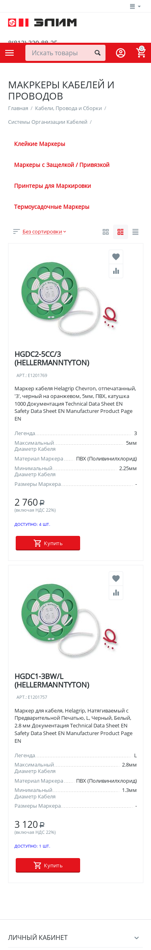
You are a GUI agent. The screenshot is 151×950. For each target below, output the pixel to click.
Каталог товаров (9, 52)
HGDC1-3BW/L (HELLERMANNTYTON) (51, 680)
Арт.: (22, 375)
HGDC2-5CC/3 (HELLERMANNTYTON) (51, 359)
